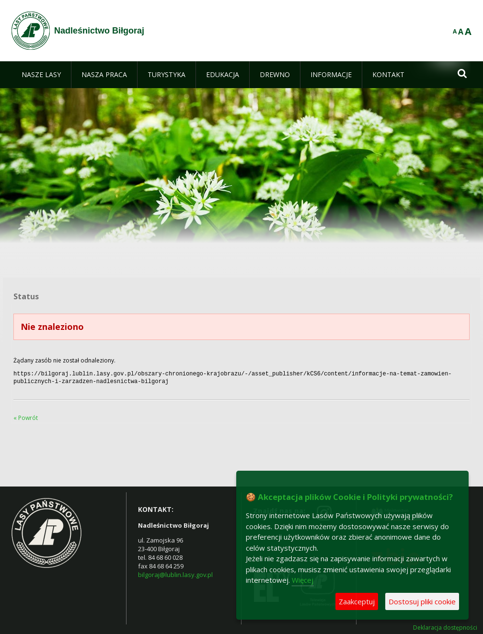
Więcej (302, 580)
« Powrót (25, 416)
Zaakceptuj (357, 601)
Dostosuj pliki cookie (422, 601)
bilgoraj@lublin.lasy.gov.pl (175, 572)
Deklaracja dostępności (445, 626)
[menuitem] (41, 74)
